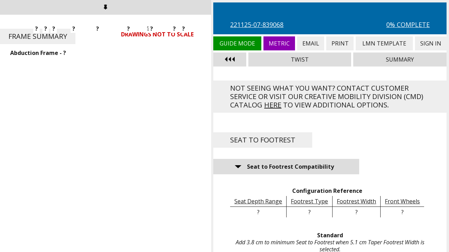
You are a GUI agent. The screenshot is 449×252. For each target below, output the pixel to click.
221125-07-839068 (256, 24)
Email (310, 43)
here (272, 105)
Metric (279, 43)
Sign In (431, 43)
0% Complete (408, 24)
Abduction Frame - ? (38, 53)
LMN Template (384, 43)
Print (340, 43)
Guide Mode (237, 43)
